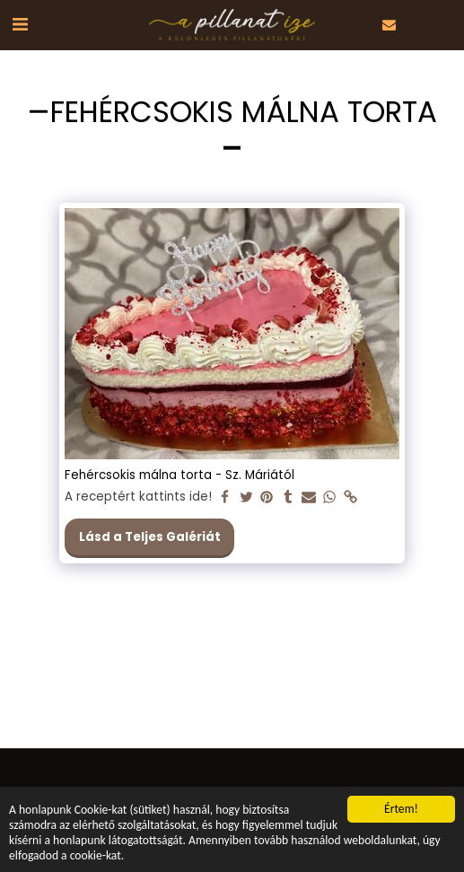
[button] (19, 24)
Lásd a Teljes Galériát (150, 536)
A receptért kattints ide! (138, 497)
